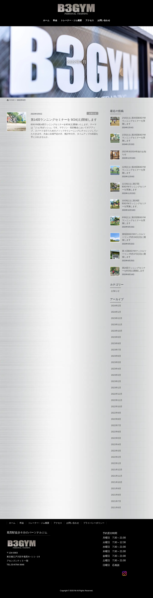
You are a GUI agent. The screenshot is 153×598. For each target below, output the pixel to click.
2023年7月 (116, 349)
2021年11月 (116, 476)
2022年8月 (116, 419)
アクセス (58, 523)
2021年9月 (116, 488)
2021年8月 (116, 495)
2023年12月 (116, 318)
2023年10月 (116, 331)
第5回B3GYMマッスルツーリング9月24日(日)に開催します (134, 237)
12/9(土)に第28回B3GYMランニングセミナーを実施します (134, 170)
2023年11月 (116, 324)
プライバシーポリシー (93, 523)
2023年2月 (116, 381)
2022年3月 (116, 450)
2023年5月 (116, 362)
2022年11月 (116, 400)
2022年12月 (116, 394)
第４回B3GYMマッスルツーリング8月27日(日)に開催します (134, 254)
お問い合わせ (72, 523)
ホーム (12, 523)
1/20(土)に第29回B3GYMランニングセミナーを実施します (134, 138)
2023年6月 (116, 356)
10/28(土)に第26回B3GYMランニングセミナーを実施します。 (134, 203)
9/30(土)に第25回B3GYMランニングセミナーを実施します (134, 220)
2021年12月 (116, 469)
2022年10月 (116, 406)
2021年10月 (116, 482)
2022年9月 (116, 413)
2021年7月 (116, 501)
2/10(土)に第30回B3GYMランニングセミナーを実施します (134, 121)
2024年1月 (116, 312)
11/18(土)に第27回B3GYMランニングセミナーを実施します (134, 187)
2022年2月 (116, 457)
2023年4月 (116, 368)
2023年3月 (116, 375)
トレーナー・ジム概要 (38, 523)
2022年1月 (116, 463)
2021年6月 (116, 507)
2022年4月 (116, 444)
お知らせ (92, 113)
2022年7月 (116, 425)
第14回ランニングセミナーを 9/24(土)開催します (64, 119)
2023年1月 (116, 387)
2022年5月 (116, 438)
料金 (22, 523)
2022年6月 (116, 431)
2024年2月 (116, 305)
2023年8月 (116, 343)
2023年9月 (116, 337)
